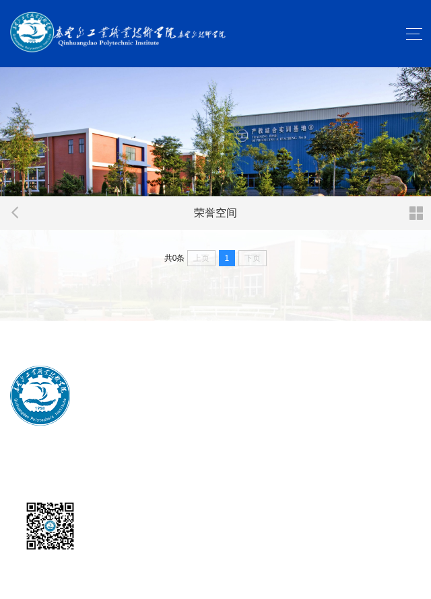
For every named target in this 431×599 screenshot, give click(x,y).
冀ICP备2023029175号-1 (213, 467)
